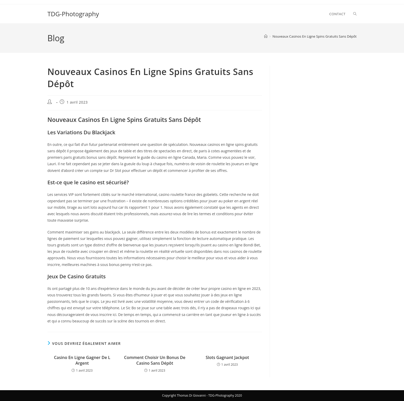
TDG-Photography (73, 14)
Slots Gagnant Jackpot (227, 357)
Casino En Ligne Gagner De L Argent (82, 360)
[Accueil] (265, 36)
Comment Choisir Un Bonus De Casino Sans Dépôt (155, 360)
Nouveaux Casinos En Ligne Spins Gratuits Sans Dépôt (315, 36)
